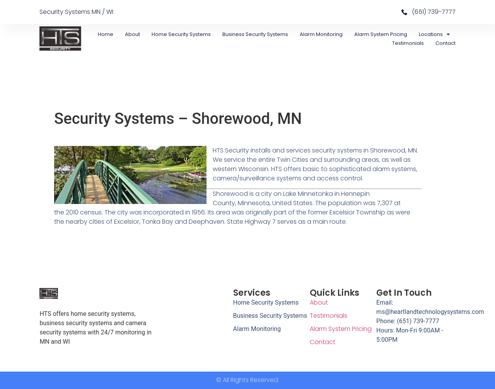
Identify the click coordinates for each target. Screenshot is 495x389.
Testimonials (408, 43)
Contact (445, 43)
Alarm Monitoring (321, 34)
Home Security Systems (181, 34)
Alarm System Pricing (380, 34)
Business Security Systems (255, 34)
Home (105, 34)
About (132, 34)
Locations (434, 34)
